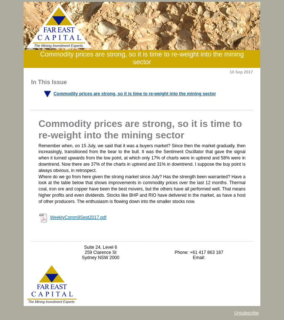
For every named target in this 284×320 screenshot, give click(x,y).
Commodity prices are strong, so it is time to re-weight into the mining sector (135, 93)
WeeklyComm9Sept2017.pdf (78, 217)
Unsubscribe (246, 313)
